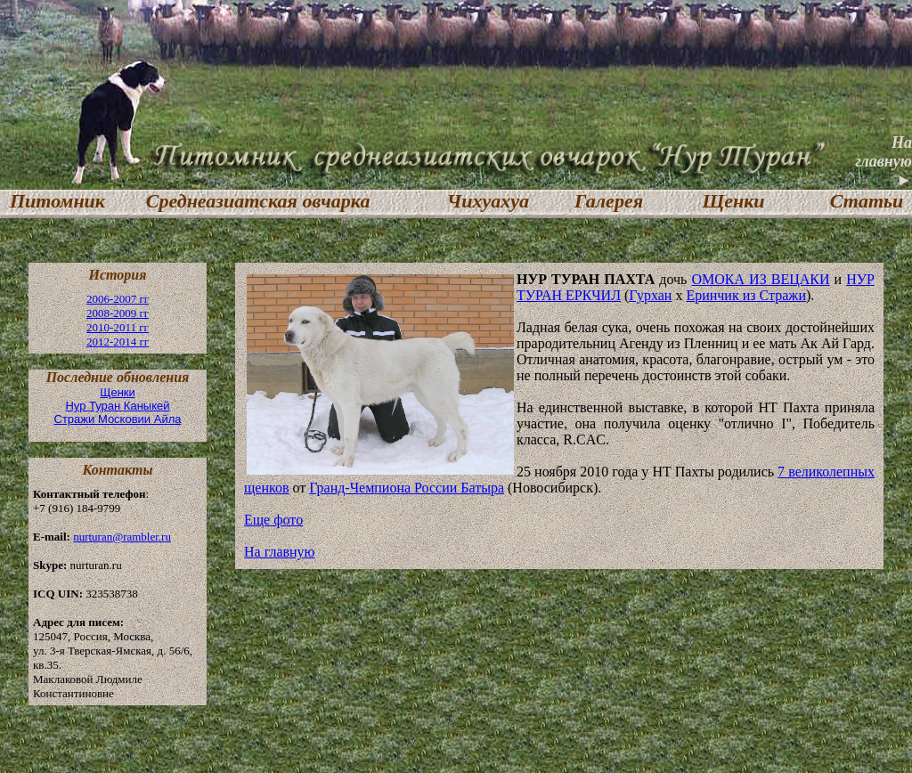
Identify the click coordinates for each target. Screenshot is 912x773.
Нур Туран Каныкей (117, 405)
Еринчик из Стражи (746, 295)
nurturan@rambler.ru (122, 536)
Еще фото (273, 519)
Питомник (52, 201)
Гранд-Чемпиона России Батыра (406, 487)
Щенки (733, 201)
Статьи (867, 201)
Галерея (608, 201)
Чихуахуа (488, 201)
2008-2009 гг (117, 313)
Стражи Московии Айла (118, 419)
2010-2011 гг (117, 327)
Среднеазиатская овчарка (258, 201)
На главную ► (883, 161)
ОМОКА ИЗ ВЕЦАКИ (760, 279)
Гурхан (650, 295)
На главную (279, 551)
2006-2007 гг (117, 298)
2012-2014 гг (117, 341)
